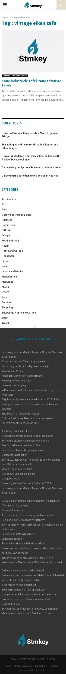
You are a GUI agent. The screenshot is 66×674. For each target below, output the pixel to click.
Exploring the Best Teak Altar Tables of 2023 (26, 483)
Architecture (9, 199)
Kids (4, 266)
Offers (5, 292)
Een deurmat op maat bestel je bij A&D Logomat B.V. (30, 608)
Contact (40, 670)
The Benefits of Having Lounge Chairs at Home (28, 557)
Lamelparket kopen (12, 538)
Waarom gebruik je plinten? (17, 469)
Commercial (9, 225)
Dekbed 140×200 (11, 604)
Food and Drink (10, 240)
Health (5, 245)
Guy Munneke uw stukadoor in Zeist (21, 445)
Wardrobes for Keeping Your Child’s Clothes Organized (32, 562)
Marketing (7, 281)
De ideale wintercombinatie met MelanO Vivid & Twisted (33, 575)
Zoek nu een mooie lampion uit (19, 584)
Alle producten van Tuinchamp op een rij (24, 361)
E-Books (7, 230)
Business (7, 220)
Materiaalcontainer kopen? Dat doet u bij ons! (27, 613)
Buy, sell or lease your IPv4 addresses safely (26, 599)
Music (5, 286)
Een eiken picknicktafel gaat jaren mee (23, 450)
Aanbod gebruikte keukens (17, 431)
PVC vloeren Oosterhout (15, 505)
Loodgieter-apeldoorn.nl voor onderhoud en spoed (29, 594)
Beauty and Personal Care (17, 214)
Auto (4, 209)
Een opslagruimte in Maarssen (18, 534)
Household (8, 256)
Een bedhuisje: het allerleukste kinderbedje (25, 440)
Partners (54, 666)
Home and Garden (12, 250)
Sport (5, 317)
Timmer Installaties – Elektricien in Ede (23, 543)
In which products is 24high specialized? (24, 589)
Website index (26, 670)
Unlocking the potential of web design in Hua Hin (30, 175)
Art (3, 204)
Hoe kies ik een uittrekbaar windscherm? (24, 519)
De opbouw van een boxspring (18, 473)
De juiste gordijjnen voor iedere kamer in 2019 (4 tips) (31, 399)
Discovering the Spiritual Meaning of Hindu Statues (31, 167)
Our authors (41, 666)
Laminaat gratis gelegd (14, 385)
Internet (6, 261)
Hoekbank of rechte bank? (16, 380)
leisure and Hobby (12, 271)
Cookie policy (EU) (23, 666)
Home (8, 666)
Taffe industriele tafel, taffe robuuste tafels (31, 83)
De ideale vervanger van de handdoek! (23, 570)
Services (7, 302)
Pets (4, 297)
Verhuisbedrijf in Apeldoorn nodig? (21, 580)
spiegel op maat (11, 478)
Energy (6, 235)
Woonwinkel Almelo (13, 371)
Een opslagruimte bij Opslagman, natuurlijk (25, 366)
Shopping (7, 307)
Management (9, 276)
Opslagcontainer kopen (14, 455)
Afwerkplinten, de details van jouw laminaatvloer (29, 515)
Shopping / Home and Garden (15, 76)
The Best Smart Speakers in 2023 (20, 413)
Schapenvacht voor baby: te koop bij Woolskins (27, 435)
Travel (5, 323)
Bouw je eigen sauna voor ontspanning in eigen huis (30, 500)
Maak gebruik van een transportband (22, 375)
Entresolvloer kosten (13, 510)
